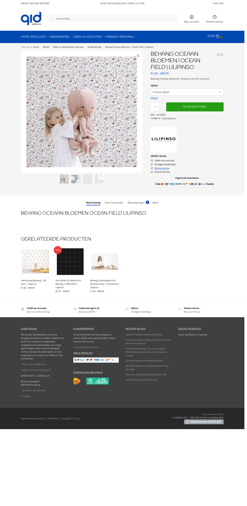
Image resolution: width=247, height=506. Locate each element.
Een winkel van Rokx (213, 412)
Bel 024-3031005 (39, 3)
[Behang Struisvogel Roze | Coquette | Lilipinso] (218, 53)
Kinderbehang (94, 45)
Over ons (218, 3)
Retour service (161, 166)
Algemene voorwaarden (33, 416)
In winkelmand (194, 105)
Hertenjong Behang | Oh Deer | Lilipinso (33, 280)
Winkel (46, 45)
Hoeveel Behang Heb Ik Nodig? (142, 378)
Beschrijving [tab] (93, 201)
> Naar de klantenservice (86, 345)
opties (154, 83)
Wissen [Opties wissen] (154, 96)
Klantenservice (214, 19)
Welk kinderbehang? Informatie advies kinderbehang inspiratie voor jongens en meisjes (146, 350)
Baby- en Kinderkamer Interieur (68, 45)
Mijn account (191, 19)
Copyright (65, 416)
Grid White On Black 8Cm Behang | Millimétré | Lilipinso (68, 282)
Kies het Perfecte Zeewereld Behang (144, 333)
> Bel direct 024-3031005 (33, 388)
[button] (215, 36)
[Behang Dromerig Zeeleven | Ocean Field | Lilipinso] (222, 53)
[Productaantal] (155, 105)
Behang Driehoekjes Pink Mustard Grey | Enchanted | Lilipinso (104, 282)
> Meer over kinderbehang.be (36, 368)
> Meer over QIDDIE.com (33, 362)
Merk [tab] (155, 201)
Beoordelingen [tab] (138, 201)
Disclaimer (53, 416)
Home (36, 45)
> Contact (26, 394)
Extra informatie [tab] (114, 201)
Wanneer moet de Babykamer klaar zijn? (146, 372)
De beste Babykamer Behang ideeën (144, 358)
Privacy (76, 416)
